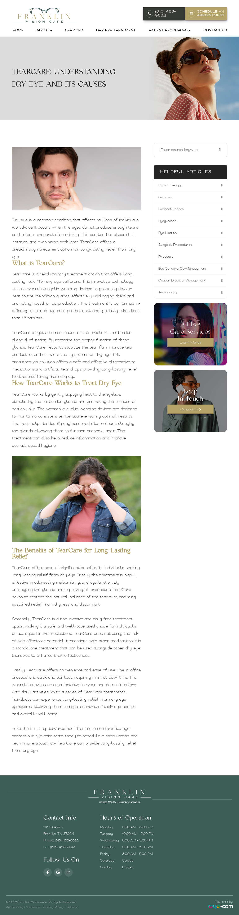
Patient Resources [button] (169, 30)
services (165, 197)
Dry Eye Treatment (116, 30)
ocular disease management (184, 283)
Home (18, 30)
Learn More (189, 345)
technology (168, 295)
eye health (168, 234)
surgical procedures (176, 246)
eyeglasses (168, 222)
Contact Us (215, 30)
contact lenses (171, 210)
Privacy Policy (53, 907)
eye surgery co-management (184, 271)
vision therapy (171, 185)
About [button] (44, 30)
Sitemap (72, 907)
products (166, 258)
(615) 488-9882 (165, 13)
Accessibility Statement (22, 907)
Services (74, 30)
